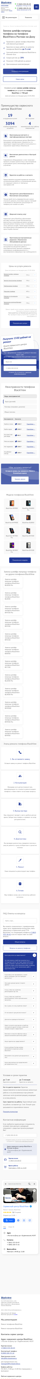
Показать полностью (10, 1054)
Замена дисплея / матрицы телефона (11, 274)
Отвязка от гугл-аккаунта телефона (11, 297)
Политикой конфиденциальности (24, 1083)
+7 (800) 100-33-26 (24, 8)
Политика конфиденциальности (20, 1358)
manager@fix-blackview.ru (10, 1306)
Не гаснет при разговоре (8, 435)
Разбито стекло (8, 424)
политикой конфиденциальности (22, 373)
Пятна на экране (9, 441)
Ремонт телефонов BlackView (11, 1266)
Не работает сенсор (7, 452)
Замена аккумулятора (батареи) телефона (12, 303)
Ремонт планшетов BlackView (11, 1270)
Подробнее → (31, 424)
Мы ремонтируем (9, 17)
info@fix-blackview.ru (9, 1300)
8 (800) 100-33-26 (7, 1295)
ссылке (15, 1256)
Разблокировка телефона (11, 286)
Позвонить (28, 17)
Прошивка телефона (9, 291)
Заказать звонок (20, 479)
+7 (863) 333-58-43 (24, 4)
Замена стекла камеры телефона (13, 280)
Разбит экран (8, 429)
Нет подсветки (8, 447)
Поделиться (3, 1342)
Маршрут (9, 1162)
